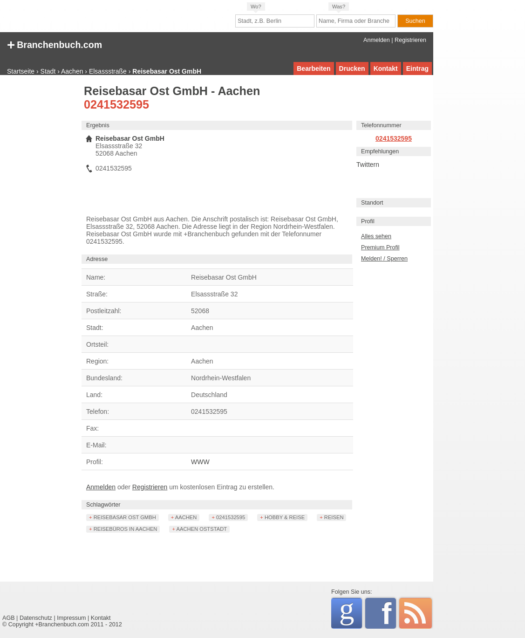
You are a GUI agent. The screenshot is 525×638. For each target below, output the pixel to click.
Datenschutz (36, 618)
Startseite (20, 71)
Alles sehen (376, 236)
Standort (372, 202)
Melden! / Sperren (384, 258)
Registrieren (410, 40)
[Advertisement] (39, 226)
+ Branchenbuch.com (54, 44)
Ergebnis (97, 125)
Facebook (389, 613)
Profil (368, 221)
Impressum (71, 618)
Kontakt (386, 68)
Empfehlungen (380, 151)
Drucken (352, 68)
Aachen (72, 71)
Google (350, 611)
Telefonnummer (381, 125)
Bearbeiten (313, 68)
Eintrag (417, 68)
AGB (8, 618)
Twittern (367, 164)
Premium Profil (380, 247)
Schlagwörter (103, 504)
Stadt (48, 71)
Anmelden (376, 40)
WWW (200, 462)
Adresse (97, 259)
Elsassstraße (108, 71)
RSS (415, 613)
